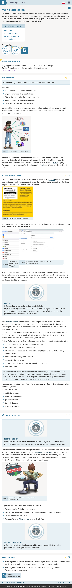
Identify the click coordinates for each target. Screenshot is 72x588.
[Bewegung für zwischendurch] (68, 578)
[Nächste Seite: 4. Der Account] (54, 583)
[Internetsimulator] (6, 50)
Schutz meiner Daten (11, 33)
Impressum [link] (51, 586)
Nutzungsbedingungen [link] (30, 586)
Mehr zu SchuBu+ (8, 71)
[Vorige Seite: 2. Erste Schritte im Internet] (17, 583)
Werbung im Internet (11, 36)
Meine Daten (8, 30)
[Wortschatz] (15, 50)
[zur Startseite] (3, 2)
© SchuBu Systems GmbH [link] (13, 586)
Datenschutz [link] (43, 586)
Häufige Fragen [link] (61, 586)
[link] (24, 50)
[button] (36, 300)
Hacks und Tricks (10, 39)
